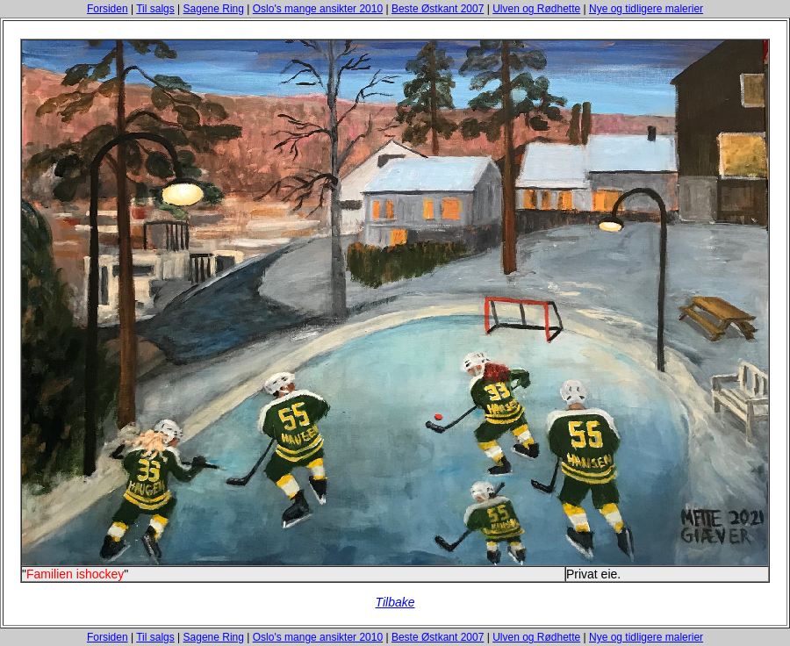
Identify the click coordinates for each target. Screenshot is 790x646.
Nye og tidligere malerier (646, 9)
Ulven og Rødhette (536, 9)
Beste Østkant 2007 (437, 9)
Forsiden (107, 9)
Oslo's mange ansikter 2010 (318, 9)
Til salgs (155, 9)
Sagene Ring (213, 9)
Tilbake (394, 602)
